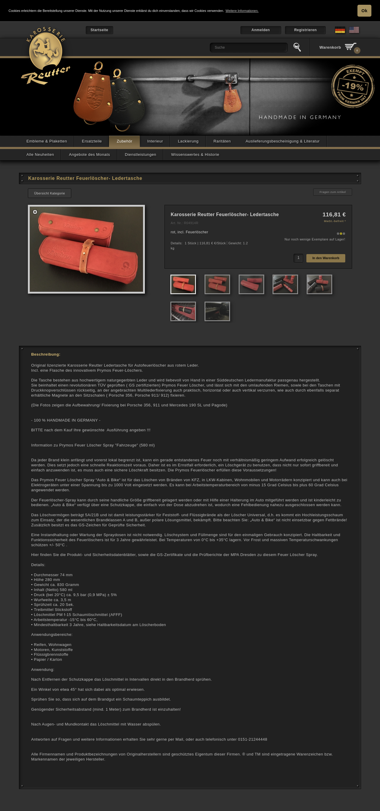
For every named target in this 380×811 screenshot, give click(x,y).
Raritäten (222, 141)
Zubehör (124, 141)
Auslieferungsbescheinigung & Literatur (283, 141)
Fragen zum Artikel (332, 191)
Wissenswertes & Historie (195, 154)
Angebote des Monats (89, 154)
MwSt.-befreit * (335, 220)
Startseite (99, 30)
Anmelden (260, 30)
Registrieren (305, 30)
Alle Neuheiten (40, 154)
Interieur (155, 141)
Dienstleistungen (140, 154)
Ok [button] (365, 10)
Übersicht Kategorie (49, 193)
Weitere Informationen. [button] (242, 10)
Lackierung (188, 141)
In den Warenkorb (325, 257)
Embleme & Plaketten (46, 141)
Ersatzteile (92, 141)
